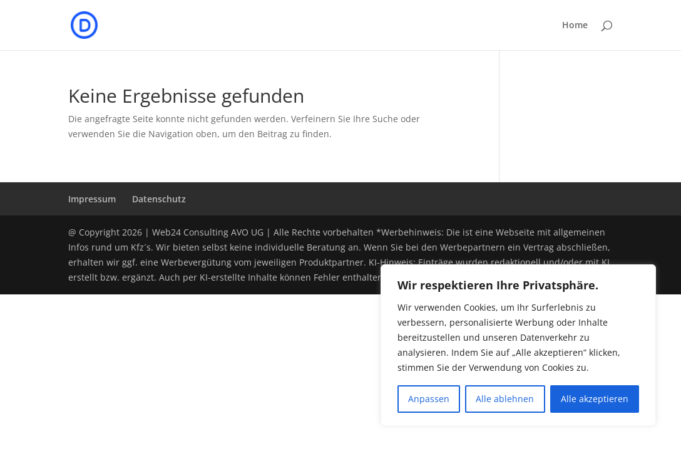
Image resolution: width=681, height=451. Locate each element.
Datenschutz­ (159, 199)
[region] (518, 345)
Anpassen (428, 399)
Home (575, 26)
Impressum (92, 199)
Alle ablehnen (505, 399)
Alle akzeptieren (594, 399)
